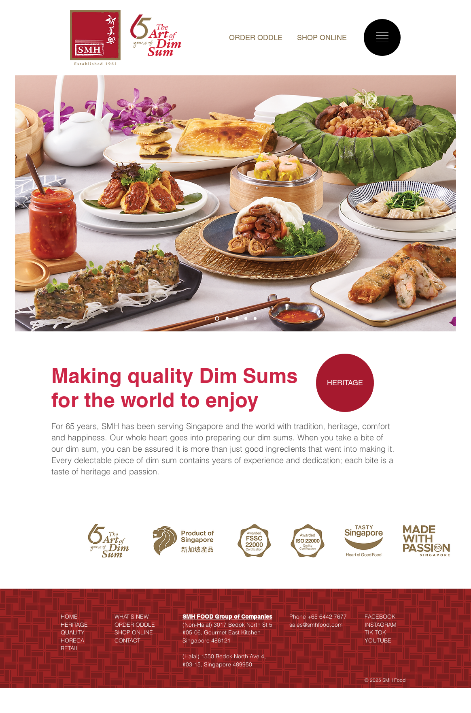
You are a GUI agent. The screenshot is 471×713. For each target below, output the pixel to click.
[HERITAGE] (345, 383)
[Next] (444, 203)
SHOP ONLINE (322, 37)
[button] (382, 36)
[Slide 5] (255, 318)
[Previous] (26, 203)
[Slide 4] (245, 318)
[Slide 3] (236, 318)
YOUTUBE (378, 640)
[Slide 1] (217, 318)
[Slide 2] (227, 318)
